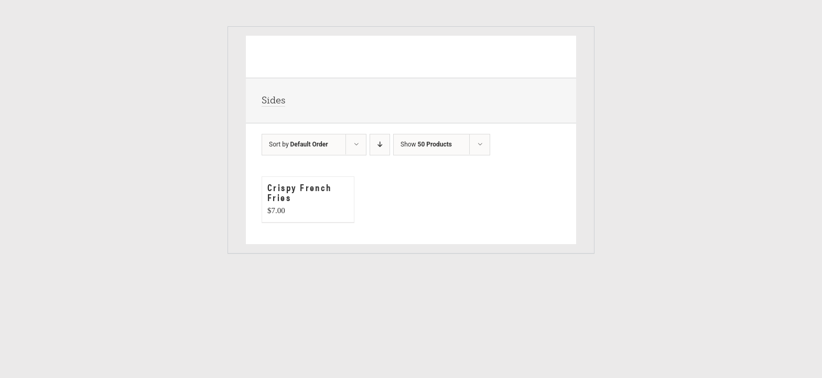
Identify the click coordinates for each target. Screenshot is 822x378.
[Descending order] (380, 144)
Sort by (298, 144)
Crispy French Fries (299, 192)
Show (426, 144)
